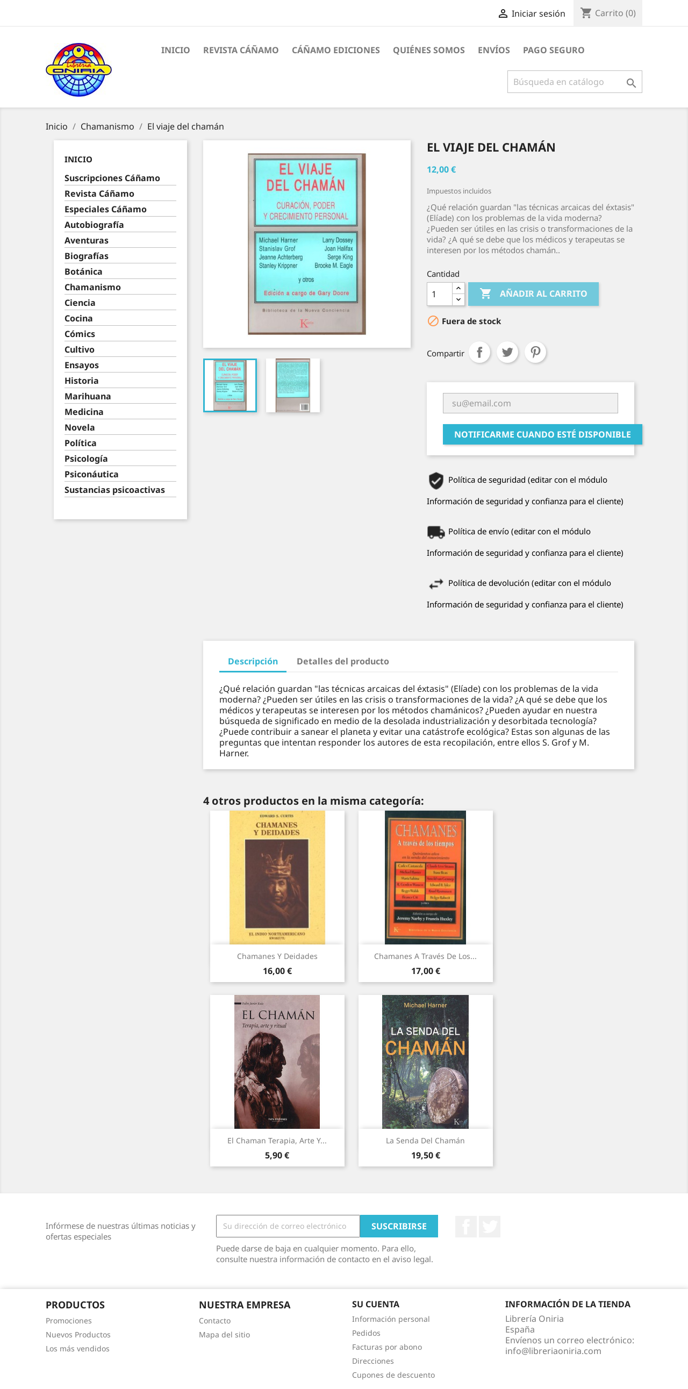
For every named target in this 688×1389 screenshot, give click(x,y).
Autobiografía (94, 225)
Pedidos (366, 1333)
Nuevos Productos (78, 1334)
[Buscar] (574, 81)
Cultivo (79, 349)
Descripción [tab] (253, 661)
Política (80, 443)
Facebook (466, 1226)
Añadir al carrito (533, 294)
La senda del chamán (425, 1140)
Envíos (494, 50)
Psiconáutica (91, 474)
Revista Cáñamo (241, 50)
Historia (81, 380)
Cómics (79, 334)
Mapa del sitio (224, 1334)
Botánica (83, 271)
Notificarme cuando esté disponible (542, 434)
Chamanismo (92, 287)
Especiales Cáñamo (105, 209)
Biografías (86, 256)
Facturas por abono (387, 1347)
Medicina (84, 412)
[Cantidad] (440, 294)
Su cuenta (375, 1304)
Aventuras (86, 240)
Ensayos (81, 365)
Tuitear (507, 352)
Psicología (86, 458)
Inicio (175, 50)
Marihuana (87, 396)
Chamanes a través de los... (425, 956)
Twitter (489, 1226)
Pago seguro (554, 50)
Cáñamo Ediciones (336, 50)
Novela (79, 427)
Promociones (69, 1320)
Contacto (215, 1320)
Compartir (479, 352)
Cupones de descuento (393, 1375)
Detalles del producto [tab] (343, 661)
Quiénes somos (429, 50)
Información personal (391, 1319)
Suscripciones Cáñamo (112, 178)
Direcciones (373, 1361)
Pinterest (535, 352)
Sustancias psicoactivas (114, 490)
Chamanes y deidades (277, 956)
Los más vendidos (78, 1348)
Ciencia (80, 303)
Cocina (78, 318)
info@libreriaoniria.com (553, 1351)
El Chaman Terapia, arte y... (277, 1140)
